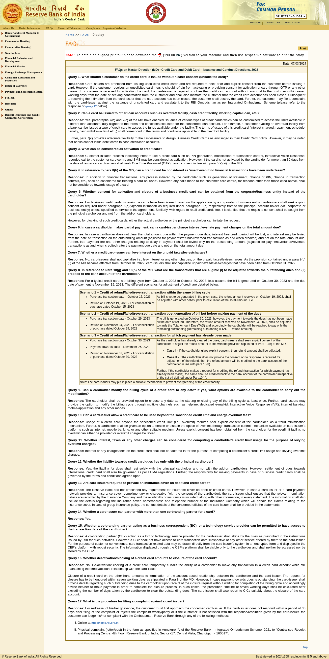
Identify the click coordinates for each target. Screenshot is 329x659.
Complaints (93, 28)
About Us (8, 28)
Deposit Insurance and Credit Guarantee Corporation (22, 116)
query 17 (91, 106)
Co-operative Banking (18, 46)
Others (9, 109)
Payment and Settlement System (24, 91)
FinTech (10, 97)
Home (69, 34)
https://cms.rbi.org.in (104, 622)
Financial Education (69, 28)
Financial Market (15, 66)
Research (10, 103)
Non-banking (13, 52)
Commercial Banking (17, 40)
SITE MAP (255, 22)
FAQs (49, 28)
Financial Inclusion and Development (19, 60)
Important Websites (114, 28)
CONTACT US (273, 22)
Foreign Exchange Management (23, 72)
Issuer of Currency (16, 85)
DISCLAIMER (292, 22)
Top (305, 643)
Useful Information (30, 28)
